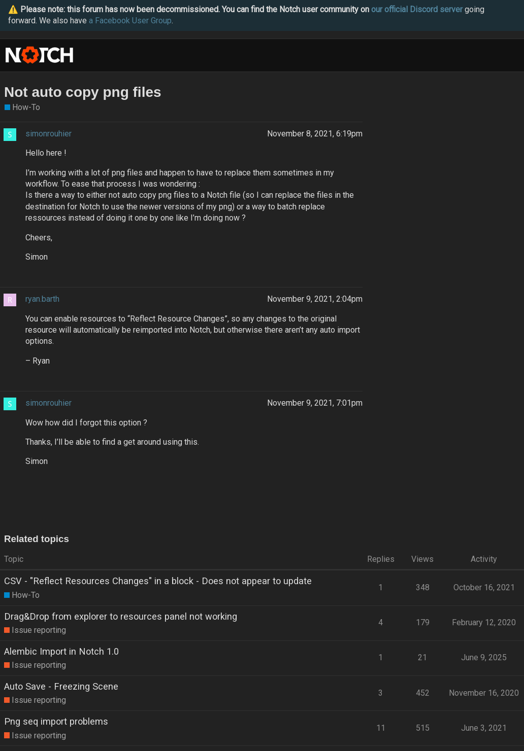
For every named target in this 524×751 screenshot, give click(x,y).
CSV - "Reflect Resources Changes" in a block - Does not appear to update (158, 581)
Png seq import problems (56, 721)
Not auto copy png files (82, 92)
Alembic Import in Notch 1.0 (61, 651)
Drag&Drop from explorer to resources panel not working (120, 616)
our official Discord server (417, 9)
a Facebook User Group (130, 20)
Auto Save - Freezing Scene (61, 686)
